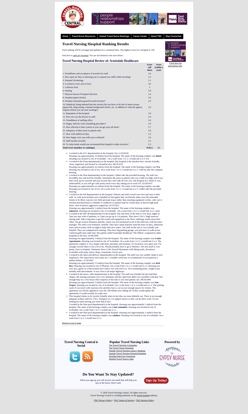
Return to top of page (71, 323)
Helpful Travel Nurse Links (121, 359)
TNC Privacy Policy (103, 400)
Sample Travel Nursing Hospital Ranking (127, 353)
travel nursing (143, 395)
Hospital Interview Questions (122, 356)
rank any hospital (80, 55)
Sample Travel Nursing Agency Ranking (127, 350)
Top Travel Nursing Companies (123, 345)
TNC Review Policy (145, 400)
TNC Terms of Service (124, 400)
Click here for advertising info (175, 64)
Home (65, 36)
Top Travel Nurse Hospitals (121, 348)
